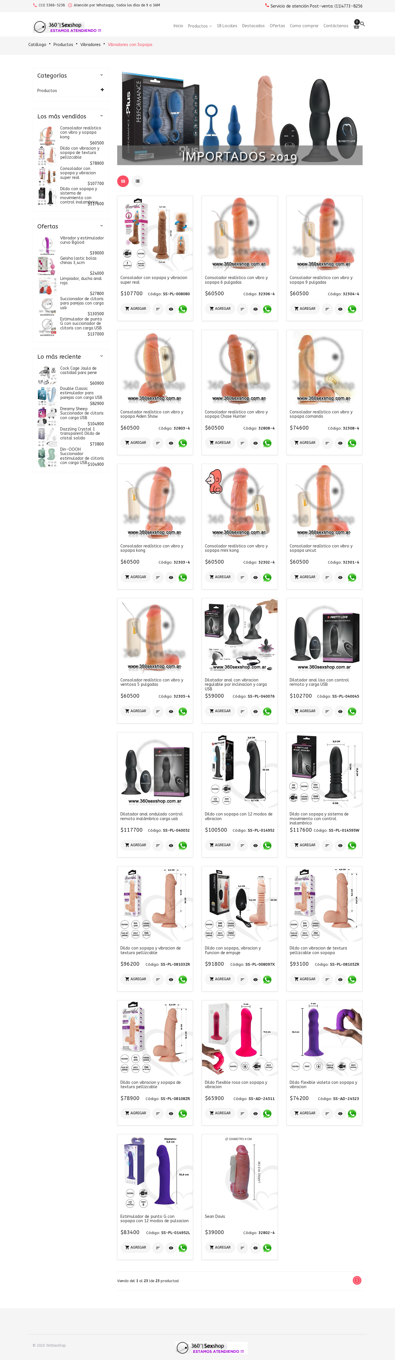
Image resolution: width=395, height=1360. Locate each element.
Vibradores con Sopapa (130, 44)
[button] (135, 308)
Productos (63, 44)
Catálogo (37, 44)
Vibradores (90, 44)
